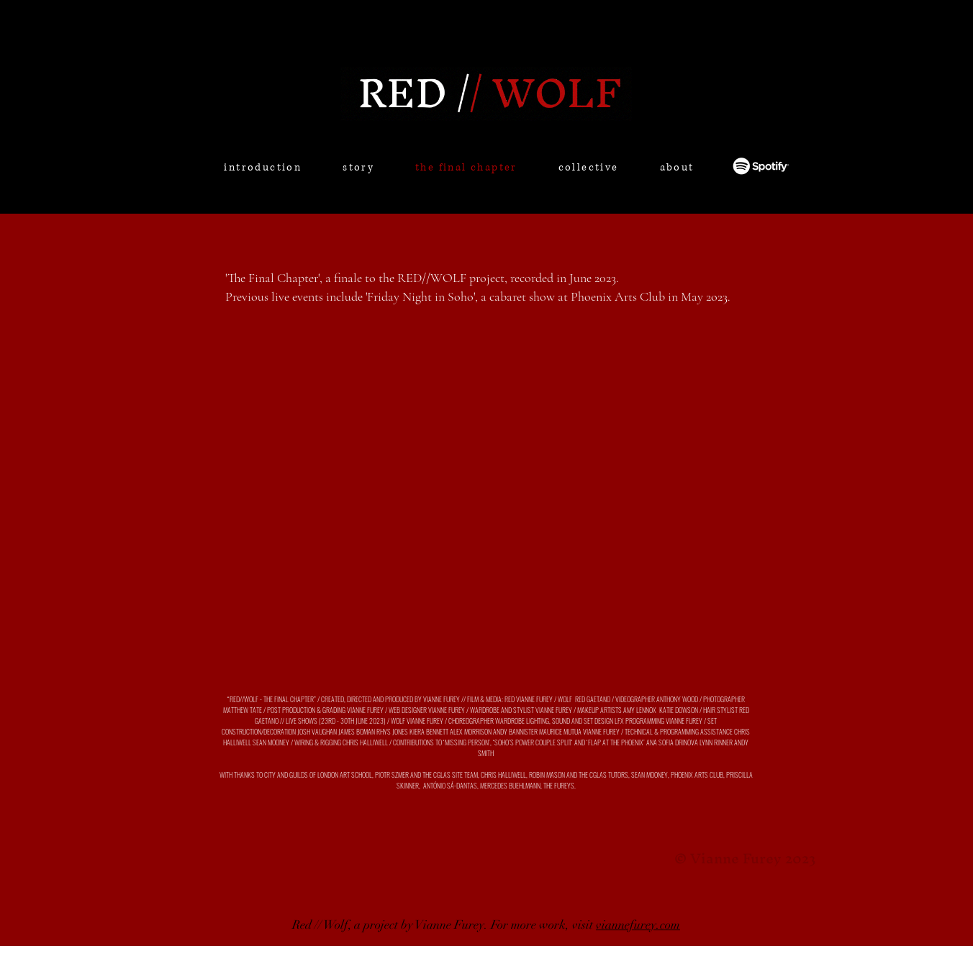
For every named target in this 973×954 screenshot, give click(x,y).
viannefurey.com (638, 924)
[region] (350, 191)
